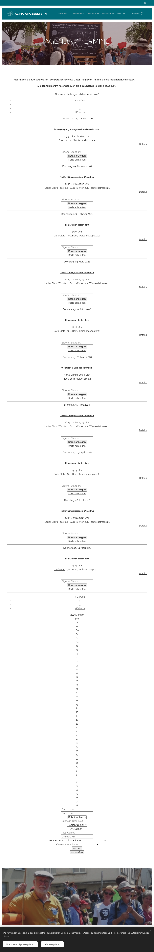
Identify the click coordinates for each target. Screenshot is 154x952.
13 (77, 704)
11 (77, 696)
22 (77, 739)
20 (77, 731)
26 (77, 754)
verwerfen (77, 852)
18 (77, 723)
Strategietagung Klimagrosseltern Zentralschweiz (77, 129)
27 (77, 758)
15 (77, 712)
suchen (77, 848)
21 (77, 735)
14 (77, 708)
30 (77, 649)
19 (77, 727)
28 (77, 762)
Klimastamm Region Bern (77, 225)
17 (77, 719)
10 (77, 692)
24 (77, 747)
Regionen (86, 79)
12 (77, 700)
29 (77, 646)
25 (77, 750)
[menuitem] (62, 13)
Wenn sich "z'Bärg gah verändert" (77, 368)
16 (77, 716)
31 (77, 653)
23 (77, 743)
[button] (138, 13)
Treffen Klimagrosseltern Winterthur (77, 177)
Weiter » (80, 112)
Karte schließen (77, 159)
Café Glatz (59, 235)
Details (143, 144)
